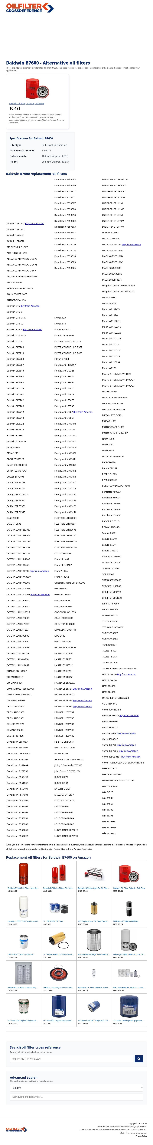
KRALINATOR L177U (64, 800)
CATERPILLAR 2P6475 (18, 606)
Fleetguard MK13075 (65, 470)
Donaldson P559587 (65, 203)
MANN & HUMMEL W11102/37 (118, 385)
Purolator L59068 (111, 515)
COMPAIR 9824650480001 (20, 688)
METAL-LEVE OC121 (112, 415)
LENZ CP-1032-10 (63, 812)
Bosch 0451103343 (17, 464)
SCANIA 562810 (110, 568)
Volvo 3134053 (110, 727)
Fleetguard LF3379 (64, 376)
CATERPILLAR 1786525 (18, 535)
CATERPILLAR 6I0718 (18, 659)
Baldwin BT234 (14, 435)
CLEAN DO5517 (15, 676)
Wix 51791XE (109, 833)
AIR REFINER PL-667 (17, 246)
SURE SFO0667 (110, 632)
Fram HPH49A (61, 559)
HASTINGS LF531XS (64, 694)
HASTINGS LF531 (63, 688)
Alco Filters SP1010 (17, 252)
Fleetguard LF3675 (64, 400)
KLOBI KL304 (61, 782)
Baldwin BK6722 (15, 423)
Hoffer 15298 (61, 753)
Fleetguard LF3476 (64, 388)
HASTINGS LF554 (63, 700)
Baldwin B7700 (14, 341)
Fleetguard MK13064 (65, 447)
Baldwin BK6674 (15, 388)
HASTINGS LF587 (63, 706)
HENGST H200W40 (64, 729)
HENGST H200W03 (64, 718)
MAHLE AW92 (109, 297)
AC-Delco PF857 (15, 235)
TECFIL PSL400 (109, 662)
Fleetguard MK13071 (65, 459)
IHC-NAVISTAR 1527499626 (68, 759)
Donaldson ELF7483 (17, 741)
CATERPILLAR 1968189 (18, 541)
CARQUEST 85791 (16, 488)
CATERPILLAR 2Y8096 (18, 617)
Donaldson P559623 (65, 262)
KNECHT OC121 (62, 788)
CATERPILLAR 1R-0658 (18, 547)
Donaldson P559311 (65, 197)
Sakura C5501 (109, 532)
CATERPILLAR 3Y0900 (18, 635)
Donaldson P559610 (65, 244)
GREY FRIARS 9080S (64, 623)
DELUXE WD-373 (15, 723)
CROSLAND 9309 (15, 712)
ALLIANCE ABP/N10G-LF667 (21, 270)
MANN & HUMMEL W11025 (116, 373)
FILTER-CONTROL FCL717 (67, 341)
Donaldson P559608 (65, 238)
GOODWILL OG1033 (65, 612)
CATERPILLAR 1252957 (18, 529)
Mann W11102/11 (111, 320)
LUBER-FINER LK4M (112, 214)
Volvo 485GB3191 (111, 756)
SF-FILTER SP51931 (112, 597)
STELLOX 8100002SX (112, 627)
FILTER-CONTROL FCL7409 (68, 353)
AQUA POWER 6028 (17, 294)
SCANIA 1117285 (111, 562)
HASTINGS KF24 (62, 670)
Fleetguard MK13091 (65, 482)
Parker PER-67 (109, 468)
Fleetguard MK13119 (65, 500)
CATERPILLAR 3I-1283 (18, 623)
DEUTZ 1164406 (15, 735)
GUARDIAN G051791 (65, 629)
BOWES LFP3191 (15, 476)
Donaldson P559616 (65, 256)
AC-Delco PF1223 (16, 223)
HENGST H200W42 (64, 735)
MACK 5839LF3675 (112, 279)
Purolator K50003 (111, 491)
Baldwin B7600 (14, 329)
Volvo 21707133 (110, 715)
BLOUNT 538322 (15, 459)
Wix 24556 (107, 803)
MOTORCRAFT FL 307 (113, 426)
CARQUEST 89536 (16, 500)
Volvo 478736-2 (110, 750)
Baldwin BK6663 (15, 382)
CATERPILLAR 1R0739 (18, 570)
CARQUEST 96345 (16, 512)
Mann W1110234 (111, 362)
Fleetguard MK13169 (65, 506)
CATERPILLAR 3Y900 (17, 641)
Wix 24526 (107, 792)
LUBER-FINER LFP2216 (66, 829)
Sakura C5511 (109, 544)
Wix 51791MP (109, 827)
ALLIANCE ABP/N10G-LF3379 (22, 258)
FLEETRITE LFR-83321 (65, 517)
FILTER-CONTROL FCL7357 (68, 347)
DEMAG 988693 (15, 729)
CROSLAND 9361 (15, 718)
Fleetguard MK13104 (65, 488)
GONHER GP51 (62, 600)
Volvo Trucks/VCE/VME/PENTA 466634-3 (123, 762)
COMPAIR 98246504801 (19, 694)
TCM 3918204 (109, 644)
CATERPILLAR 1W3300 (18, 582)
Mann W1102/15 (111, 309)
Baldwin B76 (13, 305)
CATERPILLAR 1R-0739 (18, 553)
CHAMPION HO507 (17, 670)
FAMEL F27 (60, 317)
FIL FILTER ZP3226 (64, 335)
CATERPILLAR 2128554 (18, 588)
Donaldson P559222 (17, 835)
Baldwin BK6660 (15, 376)
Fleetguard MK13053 (65, 441)
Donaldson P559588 (65, 209)
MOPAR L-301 (109, 420)
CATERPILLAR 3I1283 (18, 629)
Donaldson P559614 (65, 250)
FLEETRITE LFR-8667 (65, 523)
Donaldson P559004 (17, 806)
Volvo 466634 (109, 733)
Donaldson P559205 (17, 829)
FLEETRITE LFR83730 (65, 535)
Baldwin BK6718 (15, 417)
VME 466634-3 (109, 703)
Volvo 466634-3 (110, 739)
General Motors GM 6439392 (69, 582)
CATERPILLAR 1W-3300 (19, 576)
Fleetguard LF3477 (64, 394)
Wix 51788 (107, 809)
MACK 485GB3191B (112, 256)
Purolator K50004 (111, 497)
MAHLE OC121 (109, 303)
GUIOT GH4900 (62, 641)
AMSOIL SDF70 (14, 282)
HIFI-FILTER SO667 (64, 741)
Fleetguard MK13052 (65, 435)
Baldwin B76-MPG (16, 317)
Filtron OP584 (61, 358)
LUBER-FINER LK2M (112, 203)
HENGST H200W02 (64, 712)
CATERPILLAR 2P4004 (18, 600)
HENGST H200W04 (64, 723)
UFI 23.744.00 (109, 680)
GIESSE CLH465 (62, 594)
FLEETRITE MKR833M (65, 547)
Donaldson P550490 (17, 776)
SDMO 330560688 (111, 579)
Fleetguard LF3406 (64, 382)
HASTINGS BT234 (63, 653)
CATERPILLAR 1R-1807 (18, 559)
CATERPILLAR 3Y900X (18, 647)
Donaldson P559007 (17, 812)
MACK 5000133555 (112, 273)
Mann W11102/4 (111, 344)
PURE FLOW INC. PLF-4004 (116, 485)
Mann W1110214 (111, 350)
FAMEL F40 (60, 323)
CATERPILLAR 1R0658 (18, 564)
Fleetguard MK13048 (65, 423)
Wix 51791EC (109, 821)
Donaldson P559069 (17, 824)
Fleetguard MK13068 (65, 453)
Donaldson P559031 (17, 818)
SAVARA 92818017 (111, 556)
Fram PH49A (61, 570)
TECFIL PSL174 (109, 656)
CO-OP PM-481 (14, 682)
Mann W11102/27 (111, 338)
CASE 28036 (13, 517)
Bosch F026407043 (17, 470)
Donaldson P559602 (65, 220)
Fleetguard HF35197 (65, 364)
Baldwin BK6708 (15, 406)
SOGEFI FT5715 (110, 615)
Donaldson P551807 (17, 782)
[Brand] (76, 1088)
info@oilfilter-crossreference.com (133, 1133)
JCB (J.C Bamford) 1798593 (68, 765)
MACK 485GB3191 (111, 244)
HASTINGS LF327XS (64, 682)
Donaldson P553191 (17, 788)
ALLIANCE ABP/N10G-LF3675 (22, 264)
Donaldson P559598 (65, 214)
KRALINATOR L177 (64, 794)
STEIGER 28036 (110, 621)
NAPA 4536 (108, 450)
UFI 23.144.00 (109, 674)
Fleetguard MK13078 (65, 476)
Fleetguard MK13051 (65, 429)
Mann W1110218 (111, 356)
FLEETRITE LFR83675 (65, 529)
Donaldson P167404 (17, 765)
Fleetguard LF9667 (64, 417)
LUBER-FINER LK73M (113, 220)
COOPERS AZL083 (16, 700)
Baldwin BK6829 (15, 429)
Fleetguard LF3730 (64, 406)
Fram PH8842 (61, 576)
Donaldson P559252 (65, 179)
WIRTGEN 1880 (110, 786)
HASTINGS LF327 (63, 676)
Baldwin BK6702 (15, 400)
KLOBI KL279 (61, 776)
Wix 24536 (107, 797)
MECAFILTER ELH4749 (113, 409)
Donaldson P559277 (65, 191)
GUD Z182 (59, 635)
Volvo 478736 (109, 744)
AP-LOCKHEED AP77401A (20, 288)
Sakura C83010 (110, 550)
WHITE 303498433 (111, 774)
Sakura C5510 (109, 538)
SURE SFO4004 (110, 638)
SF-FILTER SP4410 (111, 591)
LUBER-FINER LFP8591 (114, 191)
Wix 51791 (107, 815)
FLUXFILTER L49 (62, 553)
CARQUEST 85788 (16, 482)
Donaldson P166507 (17, 759)
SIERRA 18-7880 (110, 603)
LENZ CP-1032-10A (64, 818)
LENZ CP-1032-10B (64, 824)
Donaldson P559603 (65, 226)
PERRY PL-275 (109, 473)
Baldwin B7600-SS (16, 335)
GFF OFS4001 (61, 588)
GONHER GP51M (63, 606)
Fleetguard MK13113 (65, 494)
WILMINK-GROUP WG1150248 (118, 780)
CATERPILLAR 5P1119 (18, 653)
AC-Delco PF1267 (16, 229)
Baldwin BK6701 (15, 394)
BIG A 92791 (13, 453)
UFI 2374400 (108, 691)
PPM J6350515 (109, 479)
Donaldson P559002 (17, 800)
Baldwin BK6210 (15, 353)
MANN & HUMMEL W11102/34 (118, 379)
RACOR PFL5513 (110, 521)
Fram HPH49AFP (63, 564)
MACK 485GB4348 (111, 267)
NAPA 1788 (108, 438)
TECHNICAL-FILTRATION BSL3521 (119, 668)
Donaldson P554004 (17, 794)
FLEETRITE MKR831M (65, 541)
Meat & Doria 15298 (112, 403)
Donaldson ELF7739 (17, 747)
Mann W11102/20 (111, 332)
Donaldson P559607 (65, 232)
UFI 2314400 (108, 685)
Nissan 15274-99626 (113, 456)
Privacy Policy (141, 1136)
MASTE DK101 (109, 391)
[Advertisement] (76, 37)
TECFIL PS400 (109, 650)
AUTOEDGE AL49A (16, 299)
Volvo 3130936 (110, 721)
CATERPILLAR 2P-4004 (18, 594)
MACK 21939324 (110, 238)
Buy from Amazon (34, 223)
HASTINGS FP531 (63, 659)
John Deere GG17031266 (67, 771)
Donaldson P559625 (65, 267)
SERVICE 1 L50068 (111, 585)
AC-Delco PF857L (16, 241)
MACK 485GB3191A (112, 250)
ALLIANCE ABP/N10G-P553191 (23, 276)
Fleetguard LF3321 (64, 370)
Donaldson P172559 (17, 771)
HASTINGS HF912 (63, 665)
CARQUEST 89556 (16, 506)
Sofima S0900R (110, 609)
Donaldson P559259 (65, 185)
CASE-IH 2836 (14, 523)
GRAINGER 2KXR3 (63, 617)
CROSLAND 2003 (15, 706)
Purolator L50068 (111, 503)
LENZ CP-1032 (61, 806)
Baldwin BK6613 (15, 370)
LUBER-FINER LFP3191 (66, 835)
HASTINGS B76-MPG (65, 647)
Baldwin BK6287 (15, 364)
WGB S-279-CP (109, 768)
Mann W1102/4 (110, 315)
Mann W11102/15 (111, 326)
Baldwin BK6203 (15, 347)
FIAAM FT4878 (61, 329)
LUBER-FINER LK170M (113, 197)
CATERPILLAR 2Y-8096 (18, 612)
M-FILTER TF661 (110, 232)
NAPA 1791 (108, 444)
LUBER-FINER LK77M (113, 226)
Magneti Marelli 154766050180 (118, 291)
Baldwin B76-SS (15, 323)
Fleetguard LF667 (63, 411)
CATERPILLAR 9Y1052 (18, 665)
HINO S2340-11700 (64, 747)
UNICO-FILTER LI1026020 (115, 697)
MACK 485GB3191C (112, 262)
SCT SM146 (108, 574)
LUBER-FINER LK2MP (113, 209)
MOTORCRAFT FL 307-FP (115, 432)
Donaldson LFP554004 (18, 753)
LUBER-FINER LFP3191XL (115, 179)
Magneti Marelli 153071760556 (118, 285)
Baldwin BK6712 (15, 411)
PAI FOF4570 (108, 462)
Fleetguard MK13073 (65, 464)
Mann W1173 (109, 367)
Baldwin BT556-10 (16, 441)
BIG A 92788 (13, 447)
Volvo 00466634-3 (111, 709)
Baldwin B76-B (14, 311)
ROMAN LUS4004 (111, 526)
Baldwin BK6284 (15, 358)
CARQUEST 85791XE (17, 494)
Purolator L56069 (111, 509)
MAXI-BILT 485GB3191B (114, 397)
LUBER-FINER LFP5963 (114, 185)
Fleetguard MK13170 (65, 512)
